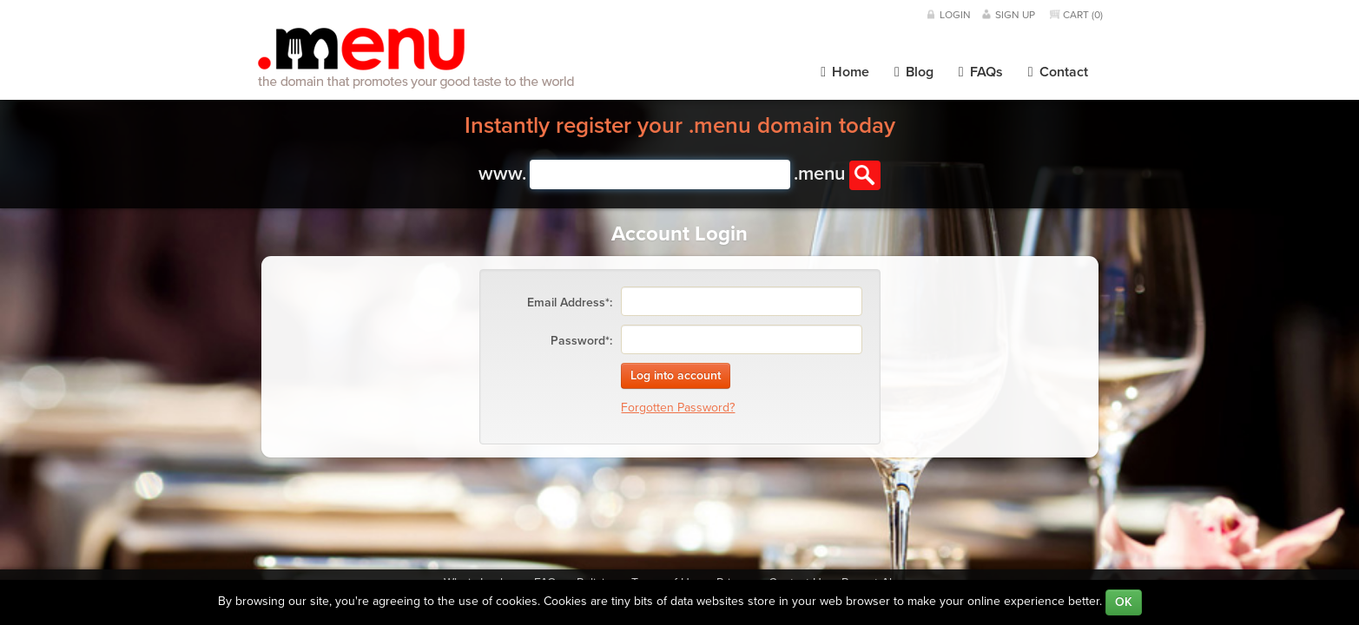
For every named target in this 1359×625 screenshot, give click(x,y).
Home (845, 72)
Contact (1058, 72)
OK (1123, 602)
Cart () (1083, 15)
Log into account (675, 375)
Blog (913, 72)
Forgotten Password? (678, 407)
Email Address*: (569, 302)
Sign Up (1015, 15)
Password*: (581, 340)
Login (955, 15)
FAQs (981, 72)
